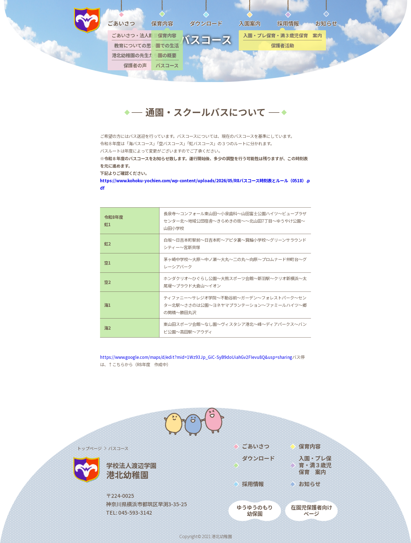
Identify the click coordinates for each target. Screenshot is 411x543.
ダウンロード (258, 458)
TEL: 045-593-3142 (129, 512)
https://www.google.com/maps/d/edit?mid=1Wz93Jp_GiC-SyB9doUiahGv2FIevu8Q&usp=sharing (196, 357)
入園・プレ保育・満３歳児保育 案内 (315, 465)
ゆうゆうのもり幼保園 (255, 510)
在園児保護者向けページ (311, 510)
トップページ (89, 448)
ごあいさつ (255, 446)
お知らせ (310, 484)
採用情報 (253, 484)
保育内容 (310, 446)
